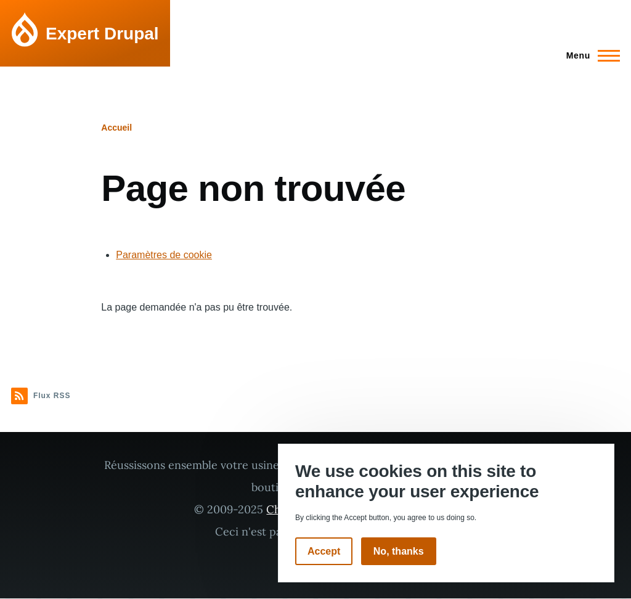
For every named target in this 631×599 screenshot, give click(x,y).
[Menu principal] (589, 55)
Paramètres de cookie (164, 255)
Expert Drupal (102, 33)
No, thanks (398, 551)
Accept (323, 551)
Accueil (116, 127)
